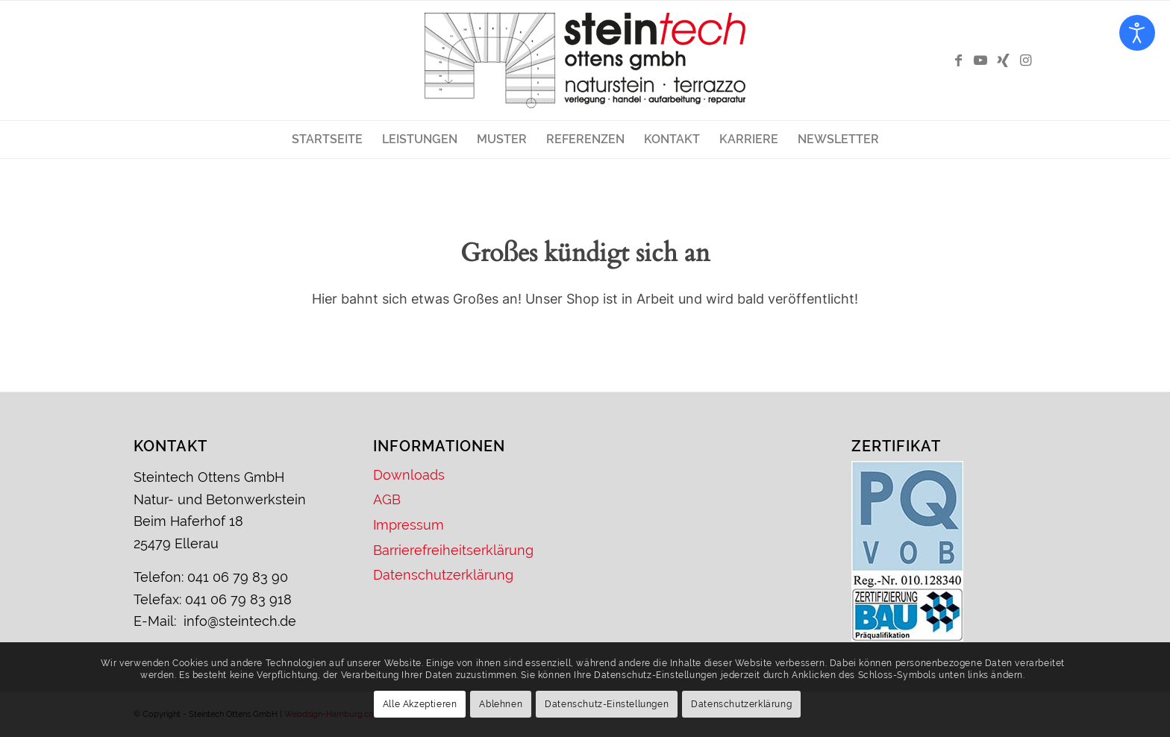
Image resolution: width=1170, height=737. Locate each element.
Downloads (409, 475)
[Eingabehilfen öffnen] (1137, 33)
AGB (387, 499)
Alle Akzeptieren (420, 704)
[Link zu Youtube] (980, 60)
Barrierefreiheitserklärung (453, 550)
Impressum (408, 525)
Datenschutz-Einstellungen (607, 704)
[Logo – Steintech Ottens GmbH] (585, 60)
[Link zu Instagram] (1025, 60)
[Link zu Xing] (1003, 60)
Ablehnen (500, 704)
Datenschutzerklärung (443, 575)
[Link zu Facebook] (958, 60)
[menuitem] (327, 139)
